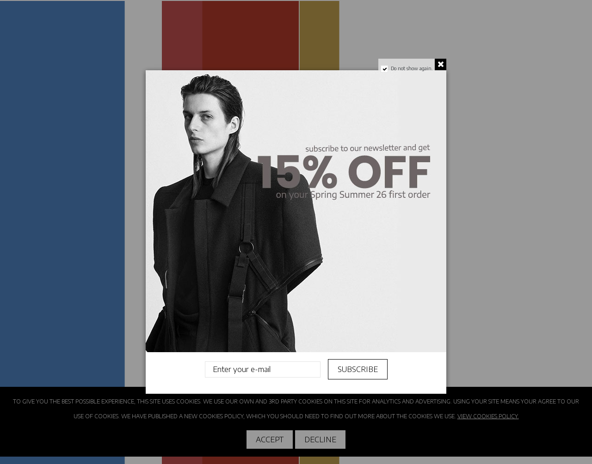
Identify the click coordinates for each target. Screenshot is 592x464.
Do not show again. (411, 68)
